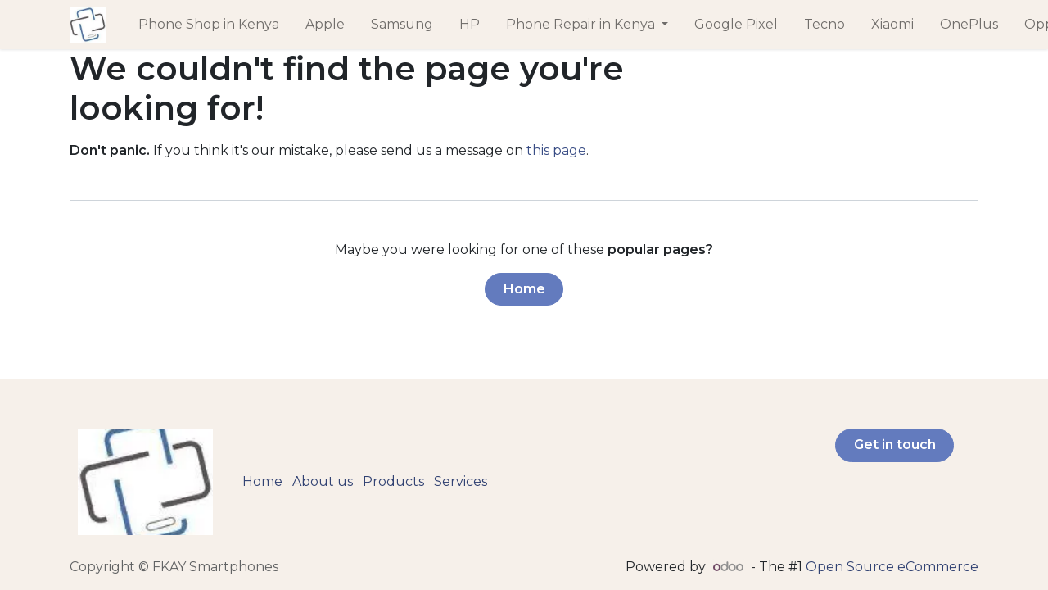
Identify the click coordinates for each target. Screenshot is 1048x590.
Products (393, 481)
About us (322, 481)
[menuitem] (208, 24)
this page (556, 150)
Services (460, 481)
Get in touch (895, 444)
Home (524, 289)
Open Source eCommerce (892, 566)
